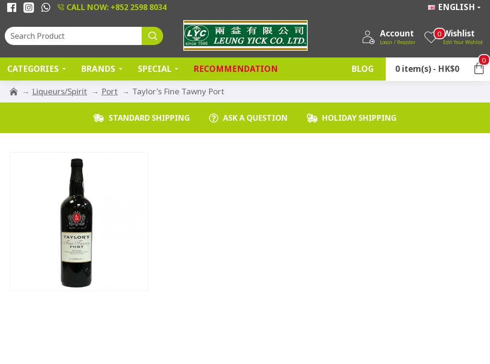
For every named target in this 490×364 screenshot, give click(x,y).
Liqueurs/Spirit (59, 91)
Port (109, 91)
